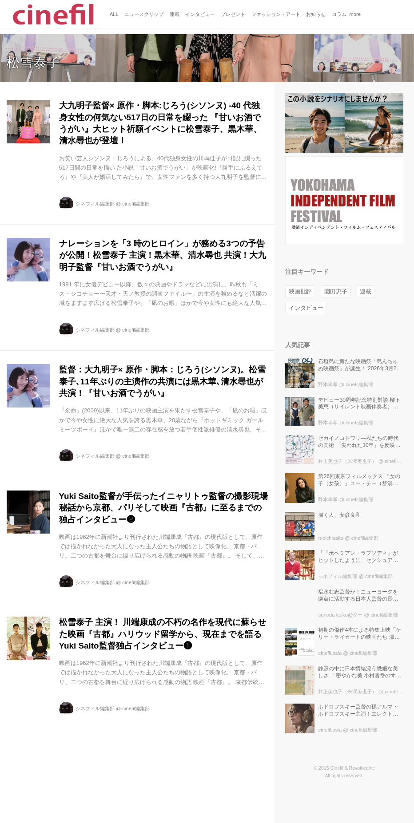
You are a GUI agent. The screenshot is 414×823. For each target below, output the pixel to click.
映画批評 (300, 291)
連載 (365, 291)
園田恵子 (335, 291)
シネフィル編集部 (95, 203)
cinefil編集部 (136, 203)
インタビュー (306, 308)
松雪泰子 (33, 62)
